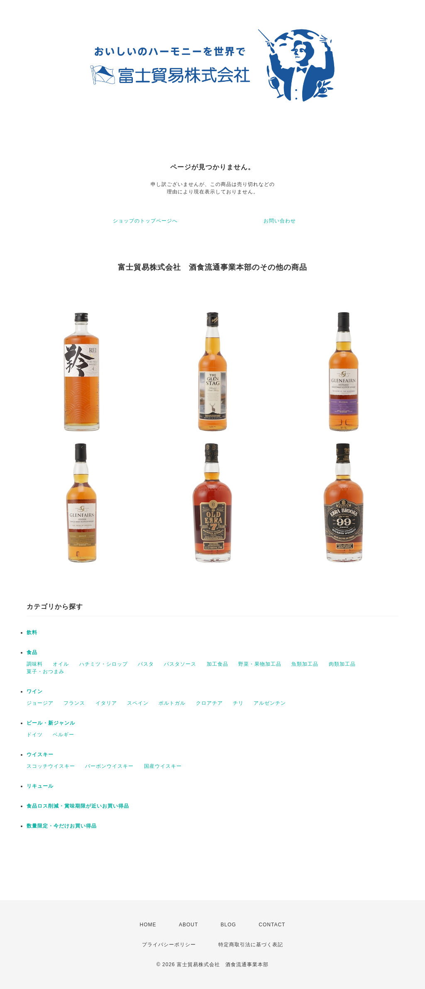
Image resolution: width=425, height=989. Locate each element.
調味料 (35, 664)
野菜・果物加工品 (259, 664)
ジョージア (40, 703)
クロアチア (209, 703)
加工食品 (217, 664)
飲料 (32, 632)
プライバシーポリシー (169, 944)
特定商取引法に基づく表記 (250, 944)
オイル (61, 664)
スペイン (138, 703)
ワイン (35, 691)
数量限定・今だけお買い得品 (62, 826)
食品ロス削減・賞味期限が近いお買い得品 (78, 806)
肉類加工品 (342, 664)
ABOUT (188, 925)
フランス (74, 703)
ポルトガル (172, 703)
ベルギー (63, 734)
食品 (32, 652)
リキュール (40, 786)
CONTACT (272, 925)
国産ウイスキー (163, 766)
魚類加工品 (304, 664)
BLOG (228, 925)
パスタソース (180, 664)
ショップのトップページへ (145, 221)
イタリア (106, 703)
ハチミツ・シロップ (103, 664)
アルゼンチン (270, 703)
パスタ (146, 664)
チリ (238, 703)
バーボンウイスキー (109, 766)
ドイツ (35, 734)
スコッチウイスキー (51, 766)
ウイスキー (40, 754)
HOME (148, 925)
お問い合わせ (280, 221)
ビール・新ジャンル (51, 723)
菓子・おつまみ (45, 671)
